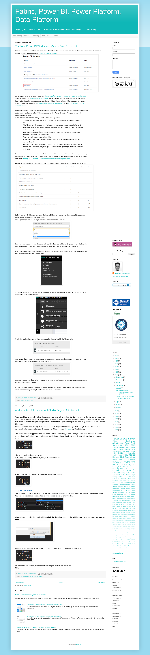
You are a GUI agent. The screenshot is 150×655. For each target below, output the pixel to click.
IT (117, 518)
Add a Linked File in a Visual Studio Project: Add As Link (47, 410)
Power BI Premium (117, 471)
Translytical (132, 541)
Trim (113, 543)
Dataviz (130, 510)
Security (114, 492)
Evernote (114, 514)
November (119, 380)
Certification (125, 465)
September (120, 385)
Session (123, 538)
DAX (133, 449)
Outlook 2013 (131, 524)
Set (126, 538)
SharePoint (121, 492)
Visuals (122, 545)
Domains (123, 512)
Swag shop (46, 36)
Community (131, 453)
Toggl (121, 541)
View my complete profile (120, 276)
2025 (116, 358)
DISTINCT (115, 508)
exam (117, 457)
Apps (123, 500)
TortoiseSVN (126, 541)
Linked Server (123, 518)
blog (113, 457)
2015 (116, 419)
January (119, 407)
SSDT (31, 576)
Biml (134, 502)
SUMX (129, 536)
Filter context (118, 516)
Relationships (131, 530)
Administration (117, 443)
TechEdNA (132, 539)
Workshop (121, 496)
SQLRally (114, 536)
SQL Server (129, 438)
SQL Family (130, 447)
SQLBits (123, 534)
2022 (116, 366)
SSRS (114, 453)
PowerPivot (123, 461)
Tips (113, 474)
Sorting (128, 492)
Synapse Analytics (122, 494)
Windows (128, 474)
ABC (115, 498)
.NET (125, 476)
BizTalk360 (121, 504)
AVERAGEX (120, 498)
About (56, 36)
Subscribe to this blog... (120, 562)
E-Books (128, 512)
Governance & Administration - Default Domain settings (44, 616)
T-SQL (126, 455)
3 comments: (32, 397)
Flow (113, 482)
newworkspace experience (39, 98)
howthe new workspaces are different (50, 103)
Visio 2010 (128, 543)
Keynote (132, 467)
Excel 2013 (124, 514)
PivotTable (115, 528)
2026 (116, 355)
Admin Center (126, 498)
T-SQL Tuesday (120, 463)
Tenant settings (130, 457)
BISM (113, 502)
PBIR (129, 526)
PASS (120, 459)
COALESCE (128, 504)
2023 (116, 364)
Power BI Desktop (129, 459)
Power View (115, 461)
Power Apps (131, 469)
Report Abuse (117, 553)
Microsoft (122, 447)
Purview (122, 488)
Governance (117, 445)
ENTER (133, 512)
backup (130, 545)
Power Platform (117, 449)
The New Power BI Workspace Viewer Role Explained (46, 46)
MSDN (117, 520)
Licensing (132, 482)
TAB (128, 539)
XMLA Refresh (128, 496)
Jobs (128, 467)
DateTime (115, 480)
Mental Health (127, 520)
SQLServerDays (122, 536)
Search (133, 490)
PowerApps (115, 488)
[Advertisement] (123, 127)
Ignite (118, 467)
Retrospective (116, 490)
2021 (116, 369)
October (119, 382)
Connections (131, 478)
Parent (133, 526)
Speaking (35, 36)
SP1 (125, 532)
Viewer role (29, 400)
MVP (125, 469)
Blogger (78, 644)
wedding (130, 547)
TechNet (114, 541)
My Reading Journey (20, 36)
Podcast (120, 486)
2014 (116, 421)
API (127, 463)
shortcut (120, 476)
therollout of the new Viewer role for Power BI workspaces (65, 96)
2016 (116, 416)
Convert (129, 506)
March (118, 404)
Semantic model (116, 538)
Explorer (130, 514)
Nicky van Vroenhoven (122, 273)
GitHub (118, 482)
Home (61, 582)
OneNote (114, 524)
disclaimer (120, 547)
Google (133, 516)
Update (117, 543)
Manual (121, 520)
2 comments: (32, 573)
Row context (119, 532)
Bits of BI (132, 463)
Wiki (116, 496)
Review (132, 451)
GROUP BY (127, 516)
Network (127, 522)
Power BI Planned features (48, 53)
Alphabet (132, 498)
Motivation (118, 522)
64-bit (129, 476)
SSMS (122, 457)
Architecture (128, 500)
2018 (116, 410)
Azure (133, 500)
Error (120, 480)
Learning (114, 459)
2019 (116, 375)
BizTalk (114, 465)
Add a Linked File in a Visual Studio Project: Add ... (125, 397)
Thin (118, 541)
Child (113, 506)
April (118, 402)
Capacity (123, 478)
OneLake (132, 522)
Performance (116, 451)
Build (133, 476)
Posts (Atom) (28, 585)
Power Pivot (130, 443)
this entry (68, 429)
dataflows (114, 547)
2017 (116, 413)
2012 (116, 427)
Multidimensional (125, 484)
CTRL (133, 504)
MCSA (129, 518)
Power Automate (129, 486)
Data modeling (123, 510)
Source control (25, 576)
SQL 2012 (130, 445)
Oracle (119, 524)
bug (134, 545)
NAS (123, 522)
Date (133, 510)
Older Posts (101, 582)
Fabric (114, 441)
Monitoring (115, 484)
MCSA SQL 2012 (117, 469)
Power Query (125, 451)
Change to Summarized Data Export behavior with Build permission (46, 159)
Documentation (116, 512)
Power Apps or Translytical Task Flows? (31, 595)
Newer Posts (20, 582)
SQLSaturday (121, 472)
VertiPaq (122, 543)
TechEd (120, 453)
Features (132, 480)
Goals (121, 482)
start (127, 547)
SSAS (114, 455)
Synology (123, 539)
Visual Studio (40, 576)
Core (133, 506)
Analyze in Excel (116, 500)
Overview (122, 526)
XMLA (126, 545)
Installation (123, 467)
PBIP (126, 526)
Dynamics (132, 465)
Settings (130, 538)
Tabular (133, 472)
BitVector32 (115, 504)
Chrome (118, 506)
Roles (113, 532)
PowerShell (127, 471)
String (113, 539)
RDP (125, 530)
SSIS (113, 463)
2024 (116, 361)
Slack (133, 538)
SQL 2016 (129, 532)
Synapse (118, 539)
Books (119, 465)
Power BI (23, 400)
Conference (130, 441)
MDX (113, 520)
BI (125, 453)
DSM (120, 508)
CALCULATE (116, 478)
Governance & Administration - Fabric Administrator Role (44, 605)
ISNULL (114, 518)
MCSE (133, 518)
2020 (116, 372)
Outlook (124, 524)
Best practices (127, 502)
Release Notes (130, 488)
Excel (119, 514)
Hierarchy (126, 482)
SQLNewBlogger (130, 534)
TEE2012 (132, 455)
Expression (126, 480)
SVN (133, 536)
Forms (114, 467)
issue (124, 547)
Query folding (131, 461)
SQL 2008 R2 (125, 490)
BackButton (119, 502)
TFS (34, 576)
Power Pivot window (124, 528)
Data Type (125, 508)
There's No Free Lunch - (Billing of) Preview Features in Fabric (36, 627)
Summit (120, 455)
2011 (116, 430)
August (118, 388)
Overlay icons (116, 526)
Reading (115, 447)
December (119, 377)
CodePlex (123, 506)
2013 (116, 424)
